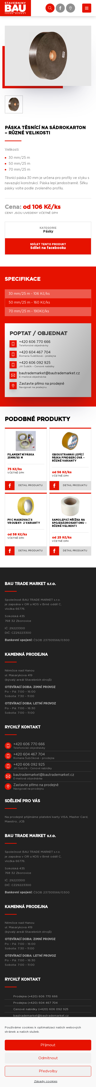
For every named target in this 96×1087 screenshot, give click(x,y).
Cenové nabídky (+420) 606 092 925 (40, 1009)
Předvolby (48, 1071)
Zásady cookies (45, 1081)
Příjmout (48, 1045)
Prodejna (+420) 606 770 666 (35, 996)
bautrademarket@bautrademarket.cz (41, 1015)
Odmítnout (48, 1058)
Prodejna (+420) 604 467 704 (35, 1002)
